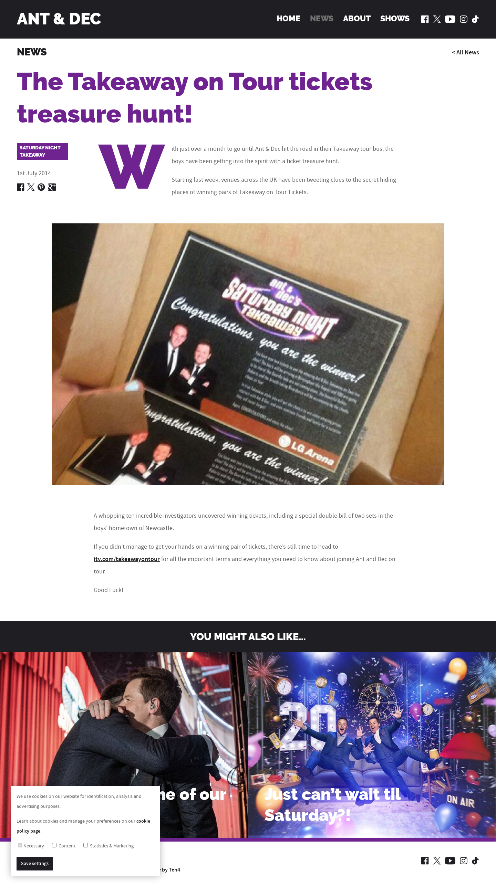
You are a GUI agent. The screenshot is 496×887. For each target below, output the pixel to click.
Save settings (35, 863)
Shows (395, 18)
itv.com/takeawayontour (127, 559)
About (356, 18)
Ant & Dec (59, 19)
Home (288, 18)
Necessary (31, 846)
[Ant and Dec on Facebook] (425, 19)
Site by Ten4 (166, 870)
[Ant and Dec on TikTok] (475, 19)
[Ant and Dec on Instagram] (463, 19)
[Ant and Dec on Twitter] (437, 19)
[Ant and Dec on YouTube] (450, 19)
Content (63, 846)
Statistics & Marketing (108, 846)
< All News (465, 53)
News (321, 18)
